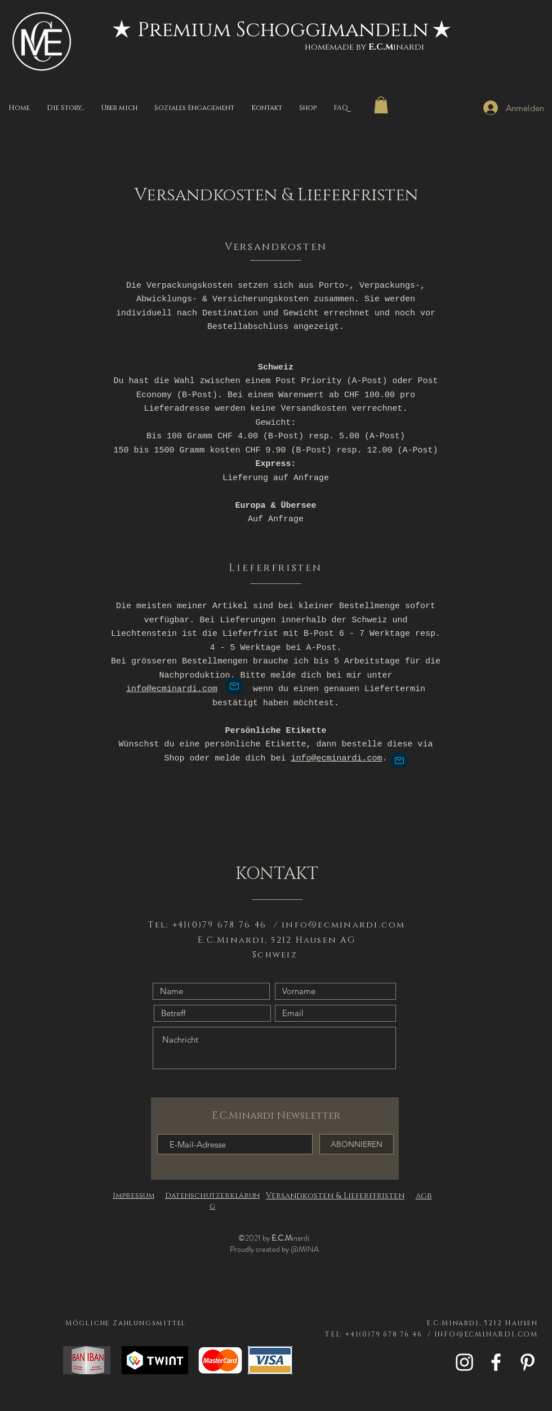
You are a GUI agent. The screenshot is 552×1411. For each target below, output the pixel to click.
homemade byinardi (364, 47)
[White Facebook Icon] (496, 1362)
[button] (381, 104)
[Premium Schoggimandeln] (283, 30)
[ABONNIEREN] (356, 1144)
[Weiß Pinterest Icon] (527, 1362)
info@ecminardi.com (171, 689)
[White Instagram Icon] (464, 1362)
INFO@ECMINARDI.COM (486, 1334)
